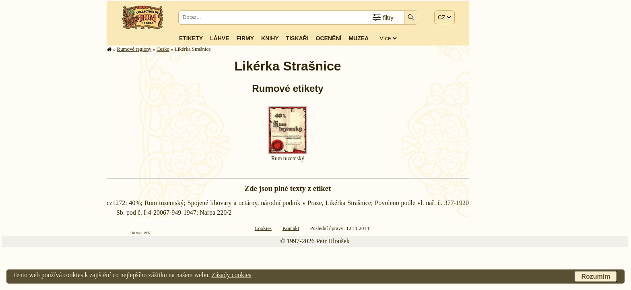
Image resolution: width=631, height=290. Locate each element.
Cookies (263, 228)
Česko (163, 49)
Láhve (219, 38)
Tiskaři (297, 38)
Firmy (245, 38)
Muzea (358, 38)
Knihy (270, 38)
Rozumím (595, 276)
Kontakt (291, 228)
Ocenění (329, 38)
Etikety (191, 38)
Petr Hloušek (333, 241)
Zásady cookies (231, 274)
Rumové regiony (134, 49)
